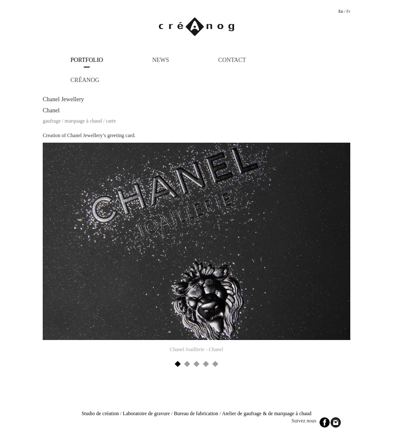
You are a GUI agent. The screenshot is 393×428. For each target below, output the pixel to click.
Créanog (85, 80)
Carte (111, 121)
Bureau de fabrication (196, 413)
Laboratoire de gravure (146, 413)
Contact (232, 60)
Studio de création (100, 413)
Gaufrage (52, 121)
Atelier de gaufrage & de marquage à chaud (267, 413)
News (160, 60)
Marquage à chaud (83, 121)
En (340, 11)
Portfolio (86, 60)
